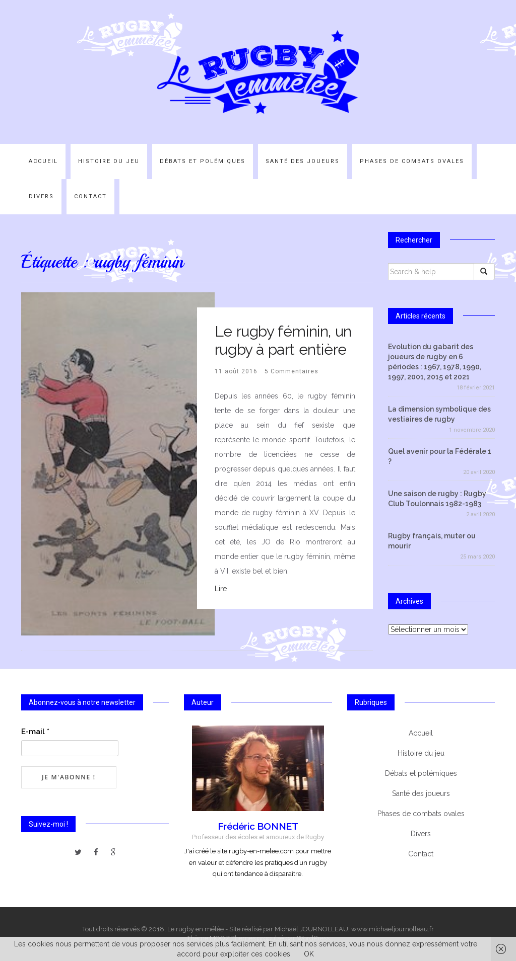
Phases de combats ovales (412, 161)
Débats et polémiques (202, 161)
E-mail (35, 731)
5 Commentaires (291, 371)
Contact (90, 196)
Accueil (43, 161)
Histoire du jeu (109, 161)
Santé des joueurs (303, 161)
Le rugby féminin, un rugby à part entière (283, 340)
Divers (41, 196)
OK (309, 954)
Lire (221, 589)
